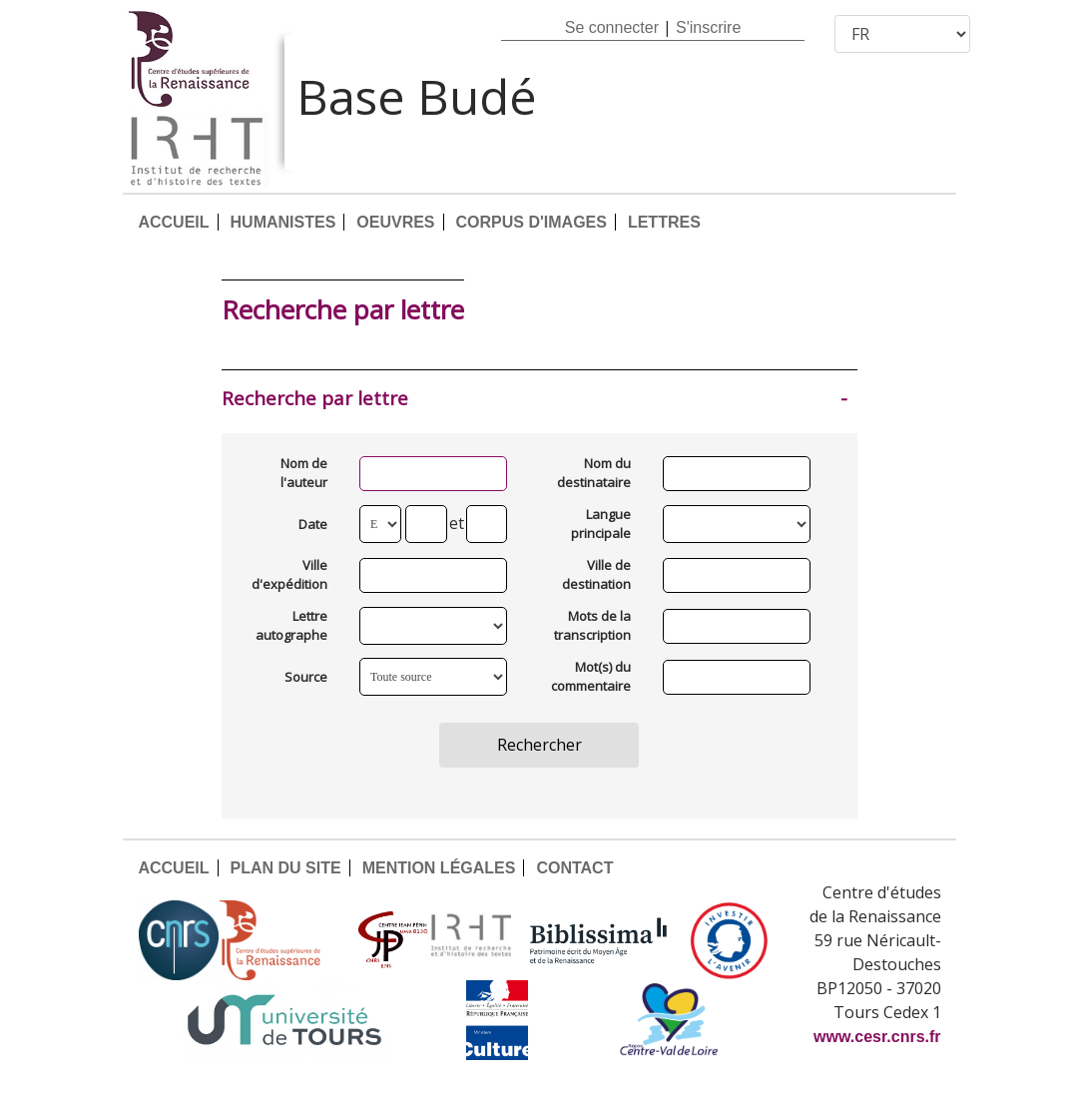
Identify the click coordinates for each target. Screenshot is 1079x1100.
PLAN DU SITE (286, 867)
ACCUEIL (173, 222)
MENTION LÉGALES (439, 867)
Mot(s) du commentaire (592, 677)
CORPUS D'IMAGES (531, 222)
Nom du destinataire (594, 473)
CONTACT (574, 867)
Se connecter (612, 27)
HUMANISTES (283, 222)
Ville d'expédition (289, 575)
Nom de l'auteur (303, 473)
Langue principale (601, 524)
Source (305, 677)
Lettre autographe (291, 626)
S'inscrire (708, 27)
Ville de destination (596, 575)
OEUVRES (395, 222)
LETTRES (664, 222)
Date (312, 524)
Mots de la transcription (592, 626)
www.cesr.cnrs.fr (876, 1036)
